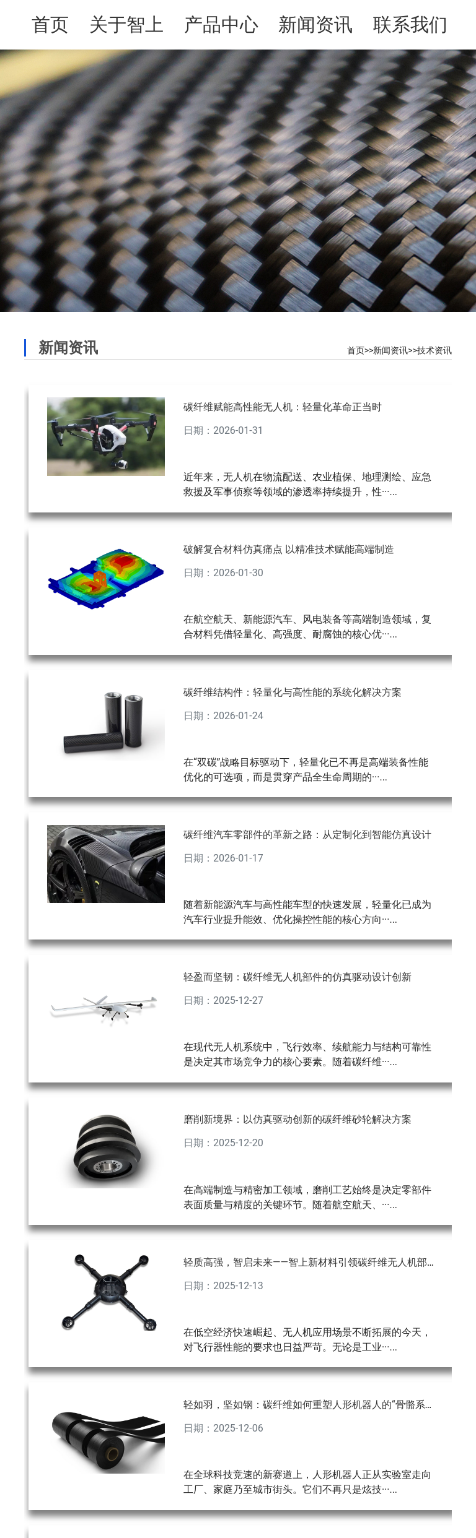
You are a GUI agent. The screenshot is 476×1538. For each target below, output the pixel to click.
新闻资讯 (315, 24)
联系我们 (410, 24)
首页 (50, 24)
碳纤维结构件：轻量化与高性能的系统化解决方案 (292, 692)
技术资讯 (434, 350)
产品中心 (221, 24)
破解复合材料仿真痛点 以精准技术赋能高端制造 (288, 549)
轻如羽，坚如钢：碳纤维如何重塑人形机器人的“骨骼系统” (310, 1405)
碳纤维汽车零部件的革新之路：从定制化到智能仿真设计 (307, 834)
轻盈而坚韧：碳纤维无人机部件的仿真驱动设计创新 (297, 977)
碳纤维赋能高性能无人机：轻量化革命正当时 (282, 407)
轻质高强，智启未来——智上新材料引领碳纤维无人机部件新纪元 (325, 1262)
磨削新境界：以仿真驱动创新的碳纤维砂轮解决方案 (297, 1119)
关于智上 (126, 24)
